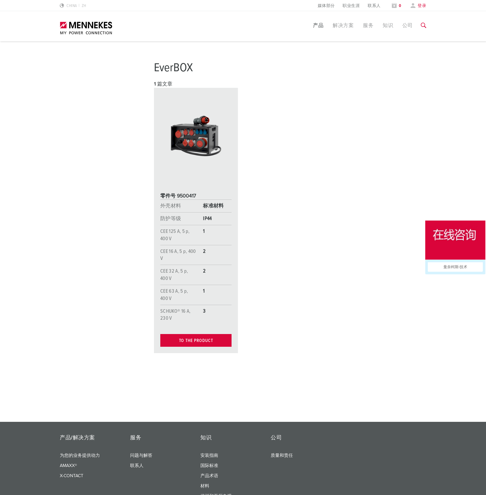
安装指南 (209, 455)
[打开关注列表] (396, 6)
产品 (318, 25)
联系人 (374, 6)
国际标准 (209, 466)
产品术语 (209, 476)
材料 (204, 486)
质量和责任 (282, 455)
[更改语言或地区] (73, 6)
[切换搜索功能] (423, 25)
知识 (388, 25)
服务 (368, 25)
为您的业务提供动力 (80, 455)
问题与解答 (141, 455)
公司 (407, 25)
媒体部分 (326, 6)
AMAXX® (68, 466)
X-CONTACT (71, 476)
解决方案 (343, 25)
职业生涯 (351, 6)
